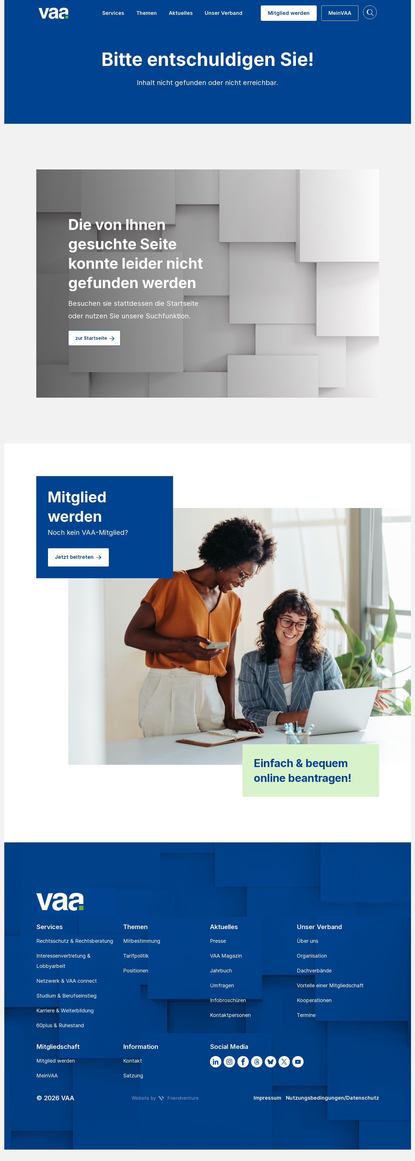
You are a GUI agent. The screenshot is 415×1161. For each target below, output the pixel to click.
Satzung (133, 1076)
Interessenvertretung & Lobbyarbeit (63, 961)
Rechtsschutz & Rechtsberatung (74, 941)
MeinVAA (47, 1076)
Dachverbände (314, 971)
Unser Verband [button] (223, 13)
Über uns (307, 941)
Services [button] (113, 13)
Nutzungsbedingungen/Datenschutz (332, 1098)
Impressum (267, 1098)
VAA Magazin (226, 956)
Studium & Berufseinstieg (66, 996)
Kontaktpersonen (230, 1015)
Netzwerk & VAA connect (66, 981)
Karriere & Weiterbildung (65, 1011)
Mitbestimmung (141, 941)
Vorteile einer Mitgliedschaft (330, 985)
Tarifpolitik (136, 956)
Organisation (312, 956)
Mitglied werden (55, 1061)
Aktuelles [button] (181, 13)
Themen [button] (146, 13)
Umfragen (222, 985)
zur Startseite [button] (95, 338)
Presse (218, 941)
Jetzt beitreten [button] (78, 557)
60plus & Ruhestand (60, 1025)
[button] (370, 12)
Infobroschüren (228, 1000)
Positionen (135, 971)
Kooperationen (314, 1000)
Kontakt (132, 1061)
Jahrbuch (221, 971)
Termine (306, 1015)
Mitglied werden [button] (289, 13)
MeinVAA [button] (339, 13)
